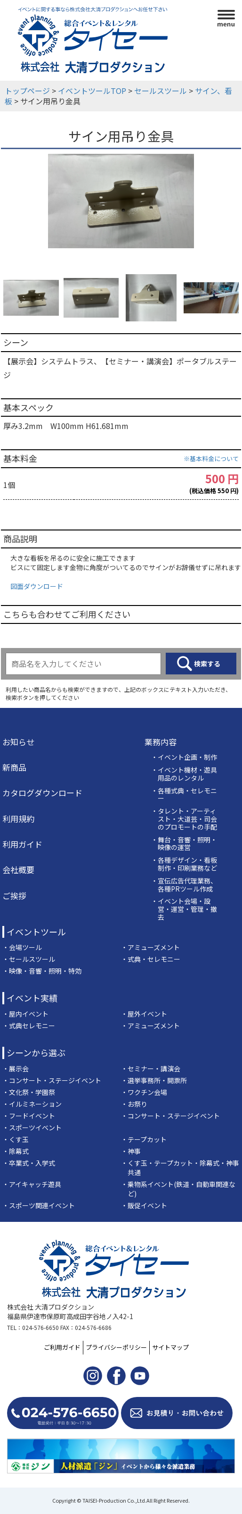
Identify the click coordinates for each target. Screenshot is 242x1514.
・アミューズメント (150, 947)
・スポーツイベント (32, 1127)
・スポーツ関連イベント (38, 1205)
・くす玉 (15, 1139)
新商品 (14, 767)
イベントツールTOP (92, 90)
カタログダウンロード (42, 793)
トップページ (27, 90)
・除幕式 (15, 1151)
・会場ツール (22, 947)
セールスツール (160, 90)
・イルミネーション (32, 1104)
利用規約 (18, 818)
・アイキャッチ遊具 (31, 1184)
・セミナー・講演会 (150, 1068)
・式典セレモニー (28, 1025)
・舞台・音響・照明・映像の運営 (184, 844)
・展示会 (15, 1068)
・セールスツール (28, 959)
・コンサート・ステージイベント (51, 1080)
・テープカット (144, 1139)
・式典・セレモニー (150, 959)
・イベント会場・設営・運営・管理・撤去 (184, 909)
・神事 (131, 1151)
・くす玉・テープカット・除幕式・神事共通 (180, 1167)
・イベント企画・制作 (184, 757)
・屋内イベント (25, 1013)
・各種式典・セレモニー (184, 795)
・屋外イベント (144, 1013)
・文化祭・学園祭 (28, 1092)
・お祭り (134, 1104)
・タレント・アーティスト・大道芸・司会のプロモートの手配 (184, 819)
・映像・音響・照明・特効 (41, 971)
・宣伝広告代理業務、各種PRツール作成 (184, 885)
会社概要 (18, 869)
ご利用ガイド (62, 1347)
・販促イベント (144, 1205)
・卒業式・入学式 (28, 1163)
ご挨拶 (14, 895)
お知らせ (18, 742)
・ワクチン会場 (144, 1092)
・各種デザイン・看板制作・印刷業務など (184, 864)
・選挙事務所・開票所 (154, 1080)
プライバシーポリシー (116, 1347)
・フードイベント (28, 1115)
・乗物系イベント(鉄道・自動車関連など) (178, 1188)
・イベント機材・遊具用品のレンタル (184, 774)
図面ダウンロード (36, 586)
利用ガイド (22, 844)
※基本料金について (211, 458)
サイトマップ (170, 1347)
